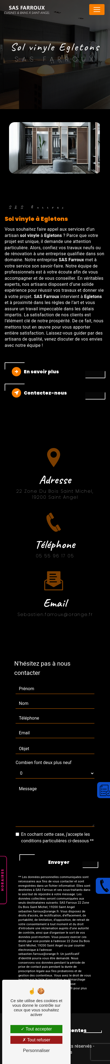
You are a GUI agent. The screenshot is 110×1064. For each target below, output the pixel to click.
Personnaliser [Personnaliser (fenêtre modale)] (36, 1050)
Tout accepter (36, 1029)
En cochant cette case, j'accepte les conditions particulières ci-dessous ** (57, 837)
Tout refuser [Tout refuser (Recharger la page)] (36, 1040)
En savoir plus (35, 371)
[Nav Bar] (97, 9)
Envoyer (59, 862)
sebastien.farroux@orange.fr (55, 608)
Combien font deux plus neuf (43, 762)
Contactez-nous (39, 393)
